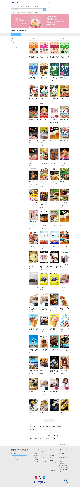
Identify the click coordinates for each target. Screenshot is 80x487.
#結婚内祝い (36, 12)
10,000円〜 (13, 49)
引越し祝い (36, 461)
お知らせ (60, 451)
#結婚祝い (19, 12)
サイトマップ (61, 459)
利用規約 (60, 461)
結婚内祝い (36, 455)
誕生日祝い (36, 451)
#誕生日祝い (24, 12)
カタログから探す (16, 34)
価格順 (67, 38)
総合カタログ (44, 451)
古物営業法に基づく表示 (63, 465)
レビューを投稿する (19, 457)
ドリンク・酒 (44, 457)
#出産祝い (13, 12)
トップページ (13, 6)
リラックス (43, 459)
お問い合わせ (61, 455)
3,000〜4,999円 (52, 453)
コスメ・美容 (44, 461)
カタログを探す (21, 6)
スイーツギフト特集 (53, 465)
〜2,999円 (13, 42)
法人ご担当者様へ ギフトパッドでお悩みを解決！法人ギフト (53, 469)
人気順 (59, 38)
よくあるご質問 (62, 453)
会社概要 (60, 471)
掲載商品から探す (25, 34)
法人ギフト (48, 2)
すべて (12, 40)
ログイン (56, 2)
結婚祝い (35, 453)
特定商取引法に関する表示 (63, 467)
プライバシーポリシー (63, 469)
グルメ (43, 453)
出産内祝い (36, 459)
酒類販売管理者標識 (62, 463)
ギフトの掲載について (63, 457)
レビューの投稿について (16, 453)
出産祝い (35, 457)
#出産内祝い (30, 12)
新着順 (63, 38)
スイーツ (43, 455)
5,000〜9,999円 (14, 47)
